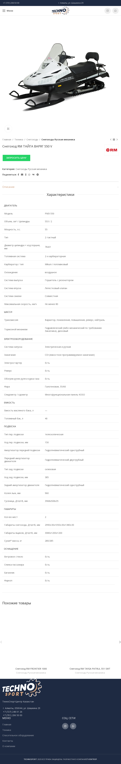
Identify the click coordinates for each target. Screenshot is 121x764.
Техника (18, 139)
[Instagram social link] (107, 11)
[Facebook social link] (18, 175)
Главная (6, 139)
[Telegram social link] (38, 175)
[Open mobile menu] (8, 11)
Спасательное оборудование (18, 735)
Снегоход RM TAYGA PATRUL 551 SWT (90, 668)
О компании (8, 746)
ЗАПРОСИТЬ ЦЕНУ (16, 157)
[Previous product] (110, 139)
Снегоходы (32, 139)
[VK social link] (33, 175)
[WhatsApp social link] (115, 11)
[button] (60, 157)
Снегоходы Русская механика (58, 139)
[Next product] (117, 139)
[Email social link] (22, 175)
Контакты (7, 740)
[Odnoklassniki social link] (25, 175)
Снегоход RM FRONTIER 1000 (31, 668)
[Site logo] (60, 10)
